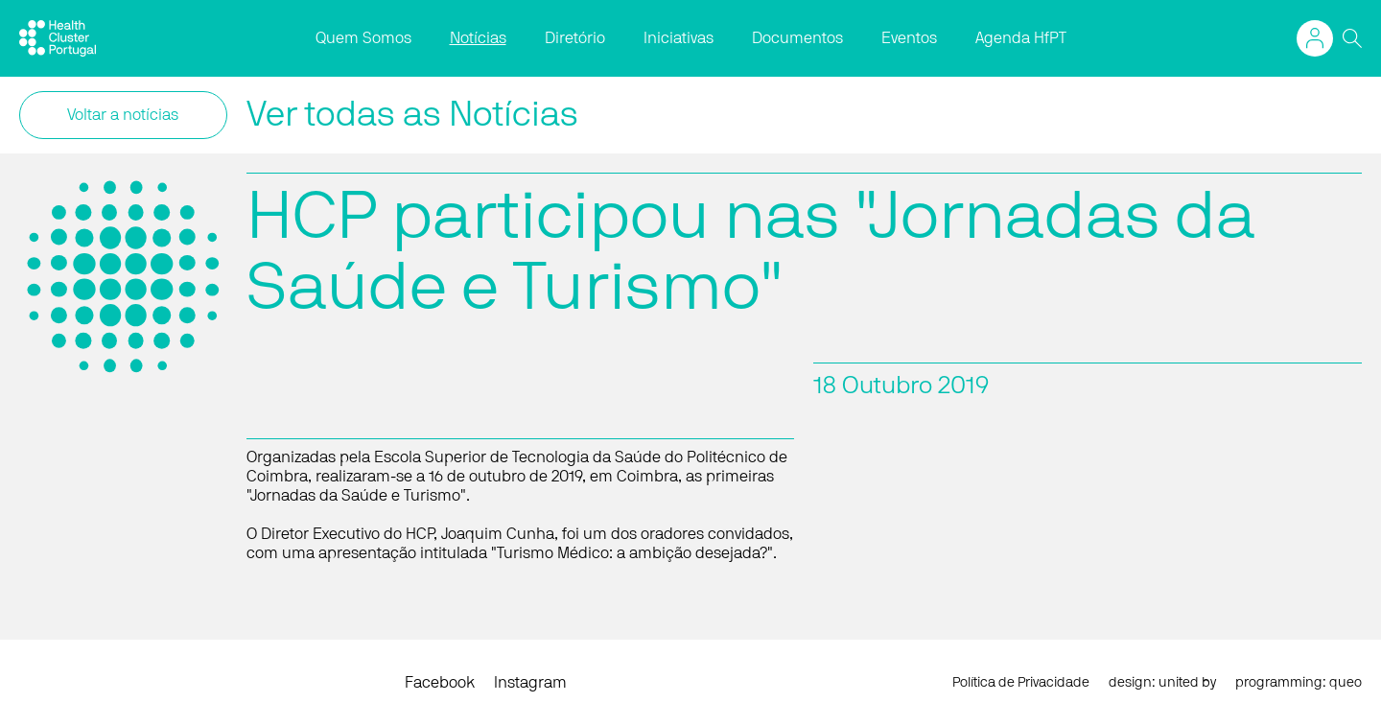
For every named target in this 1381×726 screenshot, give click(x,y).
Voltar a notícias (122, 115)
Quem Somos (363, 38)
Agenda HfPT (1020, 38)
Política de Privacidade (1020, 683)
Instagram (530, 683)
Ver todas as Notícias (412, 115)
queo (1345, 683)
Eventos (909, 38)
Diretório (575, 38)
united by (1187, 683)
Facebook (440, 683)
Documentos (797, 38)
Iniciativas (679, 38)
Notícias (478, 38)
